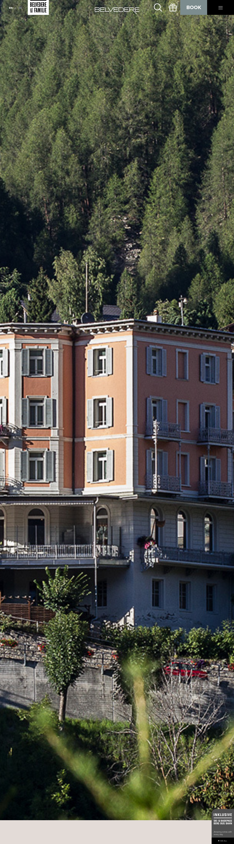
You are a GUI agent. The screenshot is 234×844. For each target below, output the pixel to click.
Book (193, 7)
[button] (17, 410)
